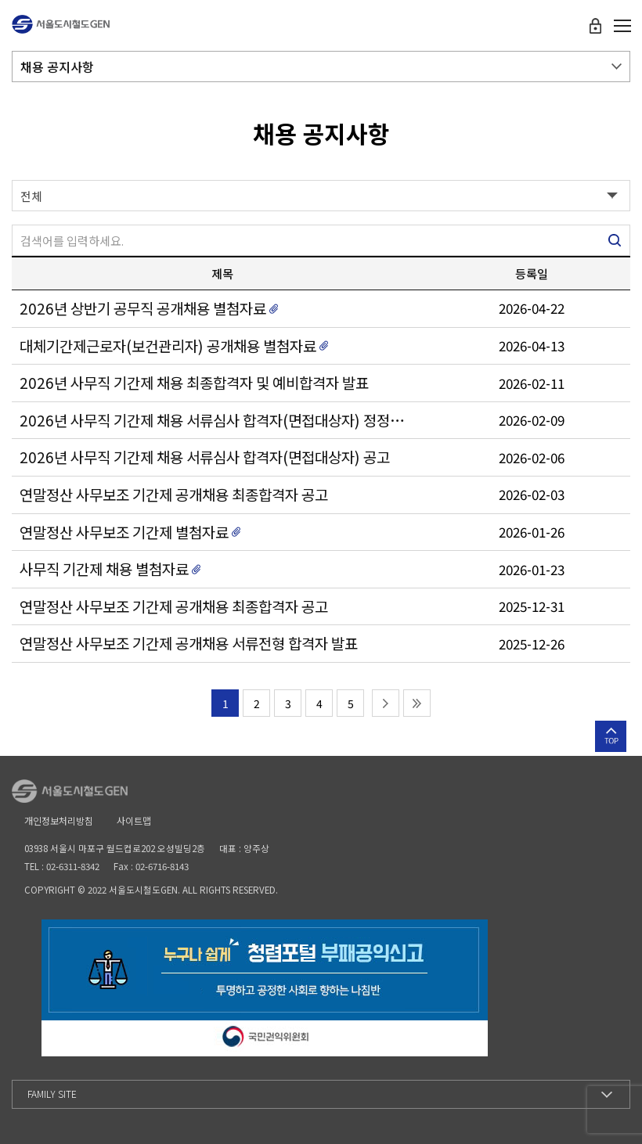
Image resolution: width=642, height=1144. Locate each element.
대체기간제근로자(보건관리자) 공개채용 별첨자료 (168, 346)
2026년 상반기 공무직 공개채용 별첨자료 (143, 308)
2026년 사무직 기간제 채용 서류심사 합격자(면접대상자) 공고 (205, 457)
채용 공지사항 (57, 66)
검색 (614, 240)
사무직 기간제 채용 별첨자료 (104, 569)
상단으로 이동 (610, 736)
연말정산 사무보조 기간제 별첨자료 (124, 532)
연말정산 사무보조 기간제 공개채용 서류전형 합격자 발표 (189, 643)
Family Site (52, 1093)
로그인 (595, 26)
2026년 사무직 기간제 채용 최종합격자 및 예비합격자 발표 (194, 382)
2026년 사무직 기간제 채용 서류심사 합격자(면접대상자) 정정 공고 (213, 420)
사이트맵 (134, 820)
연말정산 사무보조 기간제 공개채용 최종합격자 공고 (174, 494)
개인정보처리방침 (58, 820)
